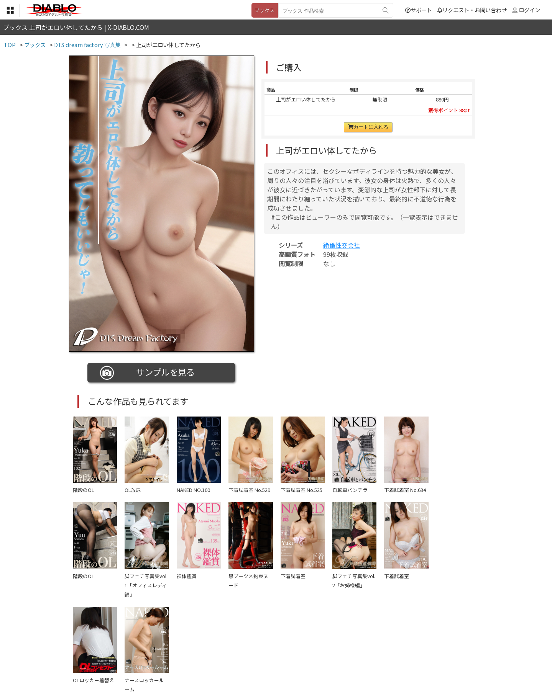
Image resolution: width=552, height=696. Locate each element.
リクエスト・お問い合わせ (472, 10)
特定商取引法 (224, 649)
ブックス (264, 10)
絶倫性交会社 (341, 245)
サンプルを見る (147, 373)
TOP (163, 649)
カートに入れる (368, 127)
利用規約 (188, 649)
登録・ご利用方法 (270, 649)
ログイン (529, 10)
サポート (418, 10)
